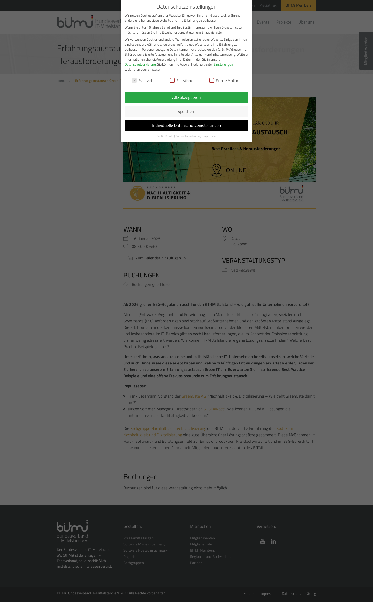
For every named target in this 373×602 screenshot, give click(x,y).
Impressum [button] (210, 133)
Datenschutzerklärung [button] (188, 133)
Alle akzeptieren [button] (186, 94)
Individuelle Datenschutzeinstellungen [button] (186, 122)
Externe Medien (223, 76)
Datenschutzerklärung (140, 60)
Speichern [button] (187, 108)
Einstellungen (223, 60)
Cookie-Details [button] (165, 133)
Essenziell (142, 76)
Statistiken (181, 76)
